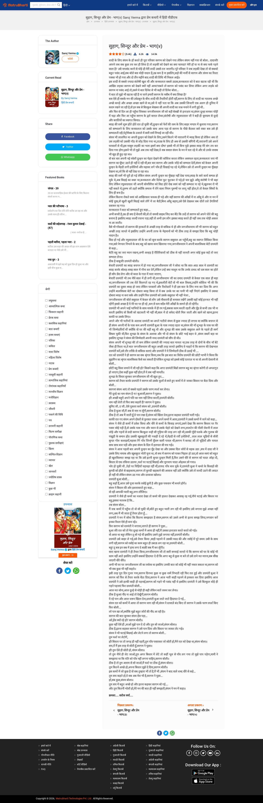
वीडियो (162, 5)
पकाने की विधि (56, 414)
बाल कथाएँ (54, 329)
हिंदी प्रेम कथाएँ (67, 102)
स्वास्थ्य (52, 403)
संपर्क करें (219, 5)
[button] (59, 5)
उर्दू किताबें (117, 788)
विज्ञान (52, 483)
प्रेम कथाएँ (53, 369)
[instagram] (196, 753)
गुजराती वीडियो (83, 755)
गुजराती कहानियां (156, 750)
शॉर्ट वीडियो (82, 764)
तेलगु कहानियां (155, 778)
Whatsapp (68, 157)
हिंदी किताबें (118, 750)
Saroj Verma (70, 53)
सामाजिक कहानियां (58, 380)
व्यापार (52, 460)
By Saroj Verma (69, 98)
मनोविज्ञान (54, 397)
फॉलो (70, 58)
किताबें (147, 5)
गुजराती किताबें (119, 755)
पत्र (50, 420)
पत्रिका (52, 340)
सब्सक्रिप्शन (204, 5)
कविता (52, 346)
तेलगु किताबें (118, 769)
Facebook (67, 136)
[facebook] (189, 753)
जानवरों (52, 471)
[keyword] (46, 5)
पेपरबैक (177, 5)
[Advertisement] (67, 603)
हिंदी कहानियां (155, 745)
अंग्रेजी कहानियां (155, 759)
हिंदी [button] (66, 5)
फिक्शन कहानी (56, 312)
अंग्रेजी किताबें (119, 745)
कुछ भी (52, 488)
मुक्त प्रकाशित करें (236, 5)
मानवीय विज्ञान (56, 391)
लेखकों (80, 759)
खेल (51, 465)
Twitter (67, 146)
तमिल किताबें (118, 764)
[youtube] (210, 753)
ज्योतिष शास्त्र (55, 477)
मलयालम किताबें (120, 778)
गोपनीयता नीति (47, 755)
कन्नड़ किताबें (118, 783)
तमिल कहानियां (155, 773)
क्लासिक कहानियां (57, 323)
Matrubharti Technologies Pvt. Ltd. (74, 798)
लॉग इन (253, 5)
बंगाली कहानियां (155, 764)
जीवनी (52, 408)
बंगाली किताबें (119, 773)
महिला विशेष (55, 357)
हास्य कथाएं (54, 334)
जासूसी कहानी (56, 374)
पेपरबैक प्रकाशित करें (86, 769)
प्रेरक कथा (53, 317)
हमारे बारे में (132, 5)
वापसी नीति (46, 764)
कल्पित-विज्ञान (55, 454)
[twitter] (203, 753)
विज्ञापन (190, 5)
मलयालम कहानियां (157, 769)
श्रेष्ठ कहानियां (82, 745)
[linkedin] (217, 753)
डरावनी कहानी (56, 426)
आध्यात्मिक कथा (57, 306)
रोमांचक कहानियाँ (57, 386)
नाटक (51, 363)
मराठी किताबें (118, 759)
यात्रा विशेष (54, 351)
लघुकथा (52, 300)
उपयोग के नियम (48, 759)
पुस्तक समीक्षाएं (56, 443)
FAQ (43, 769)
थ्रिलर (51, 448)
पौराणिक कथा (55, 437)
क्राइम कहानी (55, 494)
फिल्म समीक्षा (55, 431)
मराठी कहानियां (155, 755)
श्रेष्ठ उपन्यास (82, 750)
